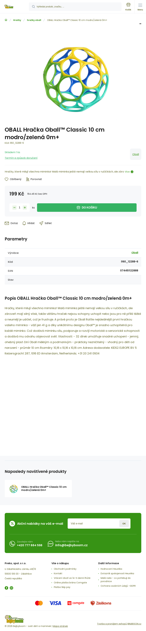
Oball (135, 154)
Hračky (17, 20)
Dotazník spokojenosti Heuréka (117, 573)
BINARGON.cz (134, 623)
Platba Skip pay (62, 587)
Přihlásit (124, 523)
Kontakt (58, 573)
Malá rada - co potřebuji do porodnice (116, 579)
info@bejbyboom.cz (71, 545)
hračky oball (34, 20)
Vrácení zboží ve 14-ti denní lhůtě (72, 578)
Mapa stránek (60, 626)
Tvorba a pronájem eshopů (112, 623)
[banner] (14, 6)
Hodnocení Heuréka (111, 568)
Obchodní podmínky (65, 568)
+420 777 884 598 (29, 545)
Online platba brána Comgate (70, 582)
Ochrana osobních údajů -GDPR (118, 585)
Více (127, 171)
